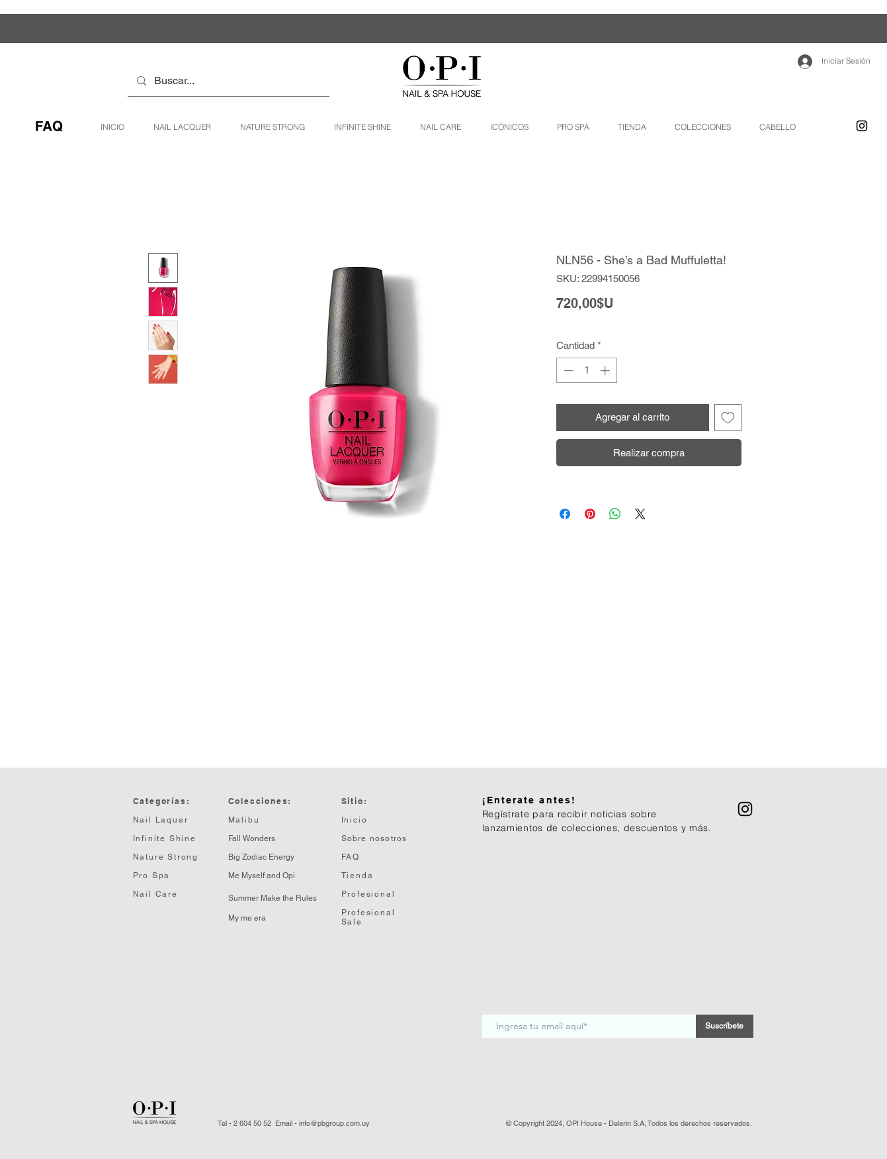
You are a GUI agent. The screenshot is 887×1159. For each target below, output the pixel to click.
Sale (351, 922)
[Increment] (606, 370)
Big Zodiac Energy (261, 857)
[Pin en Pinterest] (590, 514)
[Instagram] (862, 126)
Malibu (244, 820)
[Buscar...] (228, 81)
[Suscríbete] (724, 1026)
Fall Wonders (251, 838)
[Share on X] (640, 514)
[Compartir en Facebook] (565, 514)
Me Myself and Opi (261, 875)
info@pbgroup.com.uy (334, 1123)
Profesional (368, 912)
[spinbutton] (586, 370)
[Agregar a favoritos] (727, 417)
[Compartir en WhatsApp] (615, 514)
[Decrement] (567, 370)
